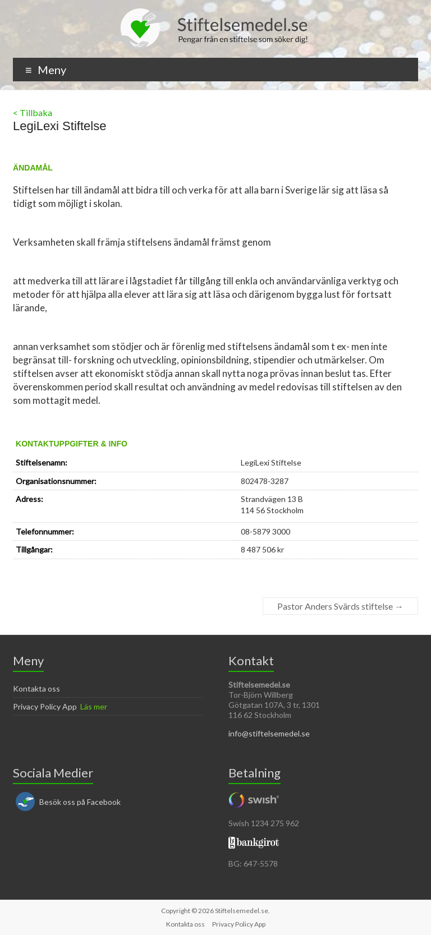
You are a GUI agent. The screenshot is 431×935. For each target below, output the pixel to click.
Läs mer (93, 706)
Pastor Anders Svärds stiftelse (340, 606)
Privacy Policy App (45, 706)
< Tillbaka (32, 112)
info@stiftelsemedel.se (269, 733)
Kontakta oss (36, 688)
